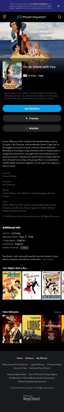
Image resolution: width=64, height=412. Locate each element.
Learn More (48, 259)
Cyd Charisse (17, 207)
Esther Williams (10, 204)
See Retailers (32, 108)
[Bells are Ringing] (31, 285)
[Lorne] (31, 329)
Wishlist (32, 128)
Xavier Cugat (29, 207)
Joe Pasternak (9, 184)
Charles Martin (9, 193)
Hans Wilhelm (23, 193)
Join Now (48, 8)
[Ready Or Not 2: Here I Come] (12, 329)
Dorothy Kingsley (39, 193)
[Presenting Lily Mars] (12, 285)
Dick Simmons (20, 210)
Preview (32, 118)
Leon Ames (41, 207)
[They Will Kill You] (51, 329)
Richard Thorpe (10, 176)
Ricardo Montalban (40, 204)
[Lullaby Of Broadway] (51, 285)
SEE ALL (58, 312)
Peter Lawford (24, 204)
